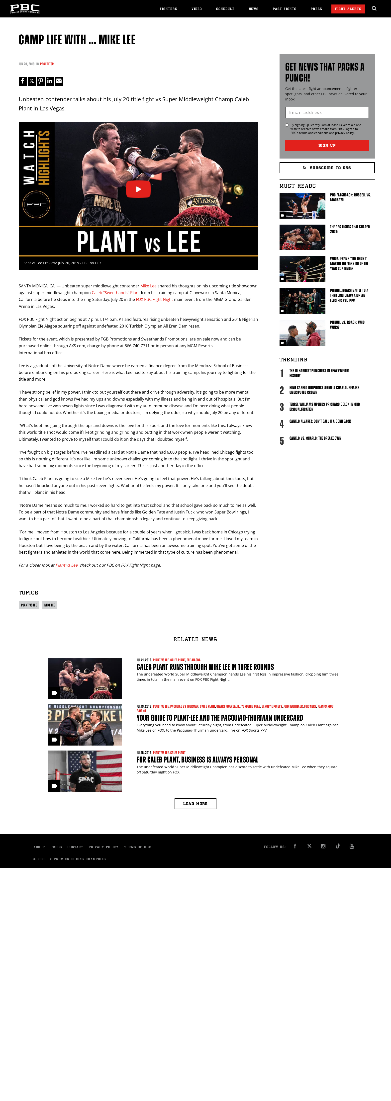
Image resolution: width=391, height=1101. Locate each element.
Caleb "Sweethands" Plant (116, 292)
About (39, 847)
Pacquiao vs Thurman (184, 706)
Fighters (168, 9)
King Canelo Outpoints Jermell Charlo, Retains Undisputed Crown (325, 390)
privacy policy (344, 133)
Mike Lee (148, 286)
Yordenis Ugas (250, 706)
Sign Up (327, 146)
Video (197, 9)
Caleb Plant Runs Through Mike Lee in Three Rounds (205, 667)
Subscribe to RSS (327, 168)
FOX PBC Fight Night (154, 299)
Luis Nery (310, 706)
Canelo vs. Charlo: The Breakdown (315, 438)
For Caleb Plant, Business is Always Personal (198, 759)
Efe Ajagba (193, 660)
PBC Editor (47, 64)
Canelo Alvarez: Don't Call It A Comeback (320, 421)
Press (316, 9)
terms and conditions (313, 133)
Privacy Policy (104, 847)
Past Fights (284, 9)
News (254, 9)
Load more (195, 804)
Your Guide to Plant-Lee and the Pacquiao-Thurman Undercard (220, 717)
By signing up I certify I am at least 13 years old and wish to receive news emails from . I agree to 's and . (326, 129)
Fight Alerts (348, 9)
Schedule (225, 9)
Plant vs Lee (66, 565)
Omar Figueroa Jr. (228, 706)
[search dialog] (374, 8)
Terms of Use (137, 847)
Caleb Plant (177, 660)
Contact (75, 847)
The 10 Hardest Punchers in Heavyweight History (320, 373)
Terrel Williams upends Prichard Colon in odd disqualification (325, 407)
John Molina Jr (293, 706)
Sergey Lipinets (272, 706)
